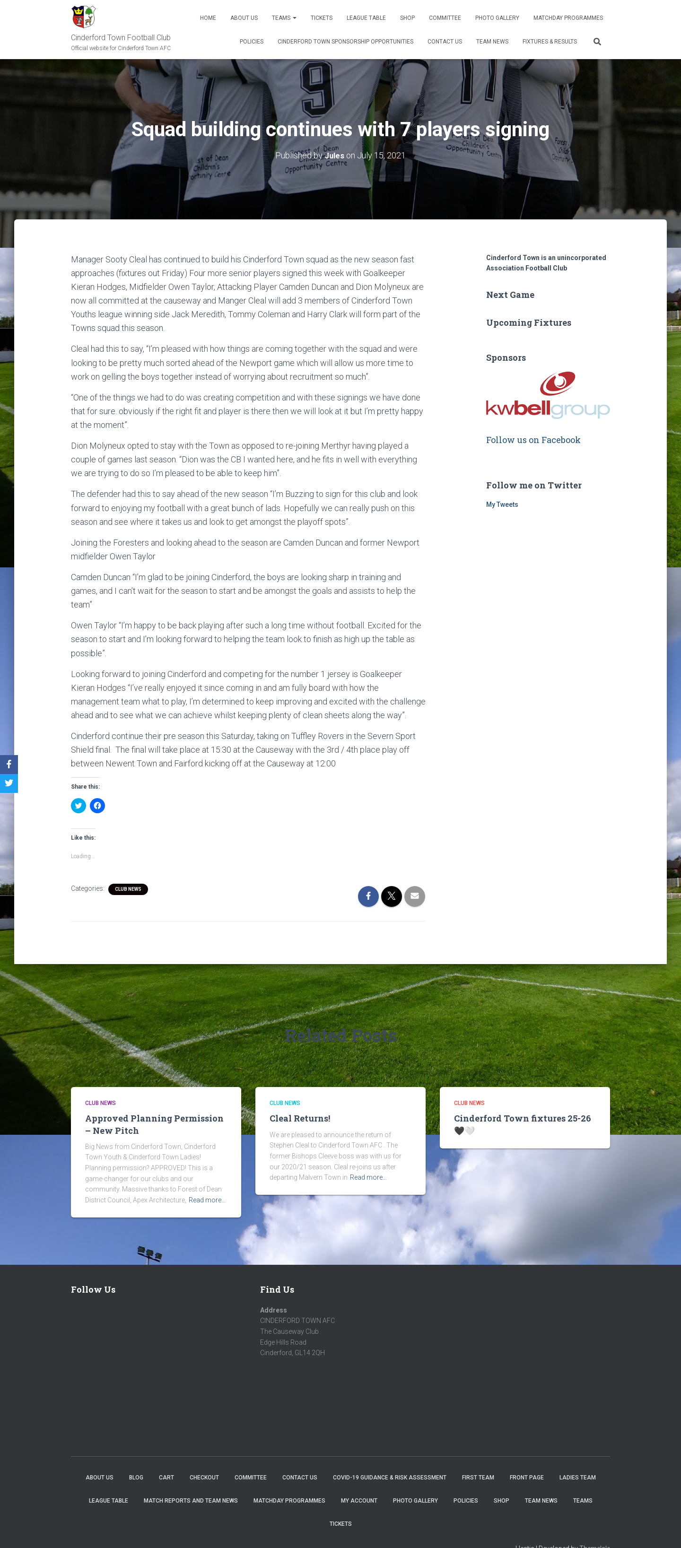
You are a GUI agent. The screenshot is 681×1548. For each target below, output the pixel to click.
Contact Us (445, 41)
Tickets (321, 18)
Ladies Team (577, 1477)
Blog (136, 1477)
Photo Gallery (497, 18)
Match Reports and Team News (191, 1500)
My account (359, 1500)
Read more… (207, 1199)
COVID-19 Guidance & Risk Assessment (389, 1477)
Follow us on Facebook (533, 439)
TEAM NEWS (492, 41)
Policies (251, 41)
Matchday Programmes (568, 18)
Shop (407, 18)
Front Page (527, 1477)
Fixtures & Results (550, 41)
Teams (284, 18)
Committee (445, 18)
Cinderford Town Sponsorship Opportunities (345, 41)
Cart (166, 1477)
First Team (478, 1477)
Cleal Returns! (300, 1118)
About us (244, 18)
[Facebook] (9, 764)
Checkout (204, 1477)
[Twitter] (9, 783)
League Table (366, 18)
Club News (128, 888)
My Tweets (502, 504)
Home (208, 18)
